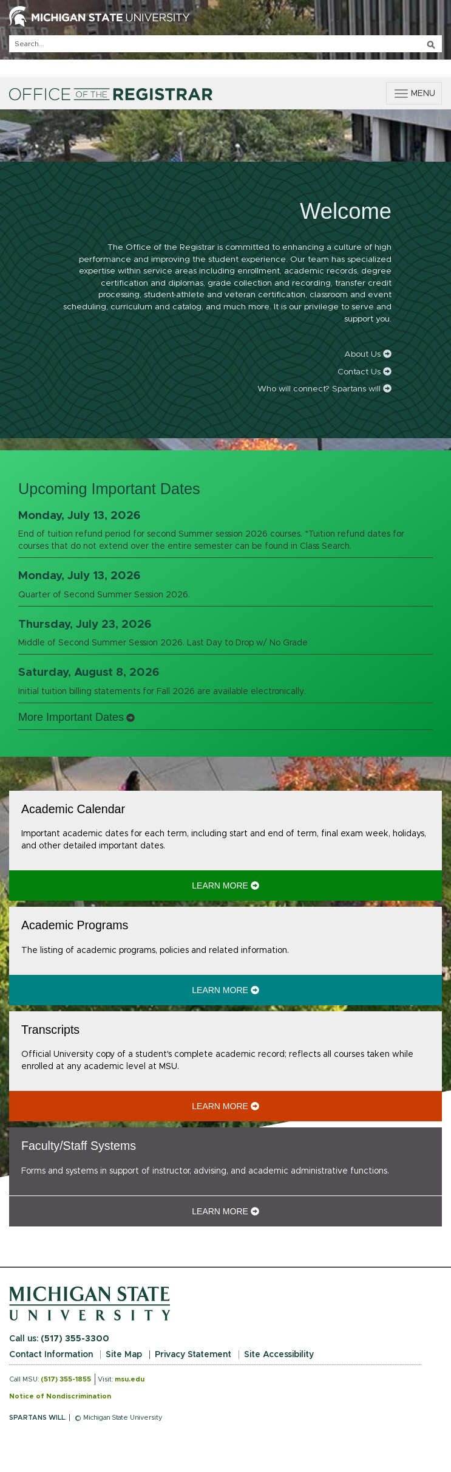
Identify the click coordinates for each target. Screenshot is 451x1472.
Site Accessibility (279, 1354)
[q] (225, 44)
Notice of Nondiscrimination (60, 1396)
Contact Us (364, 372)
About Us (368, 354)
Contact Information (51, 1354)
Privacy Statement (193, 1354)
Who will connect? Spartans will (324, 389)
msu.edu (129, 1379)
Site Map (124, 1354)
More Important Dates (71, 717)
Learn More (293, 884)
